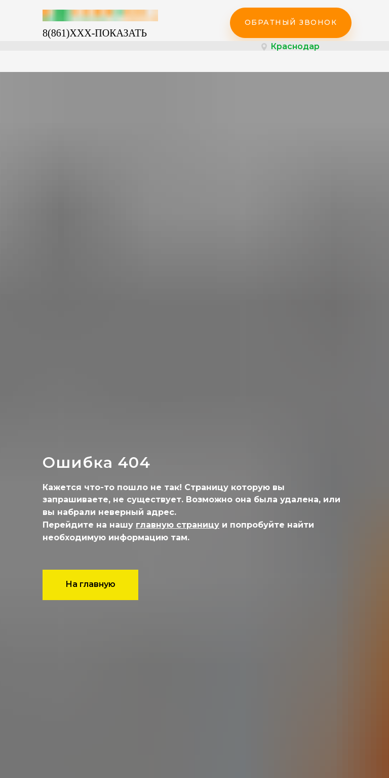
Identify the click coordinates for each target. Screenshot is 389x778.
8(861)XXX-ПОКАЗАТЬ (95, 33)
